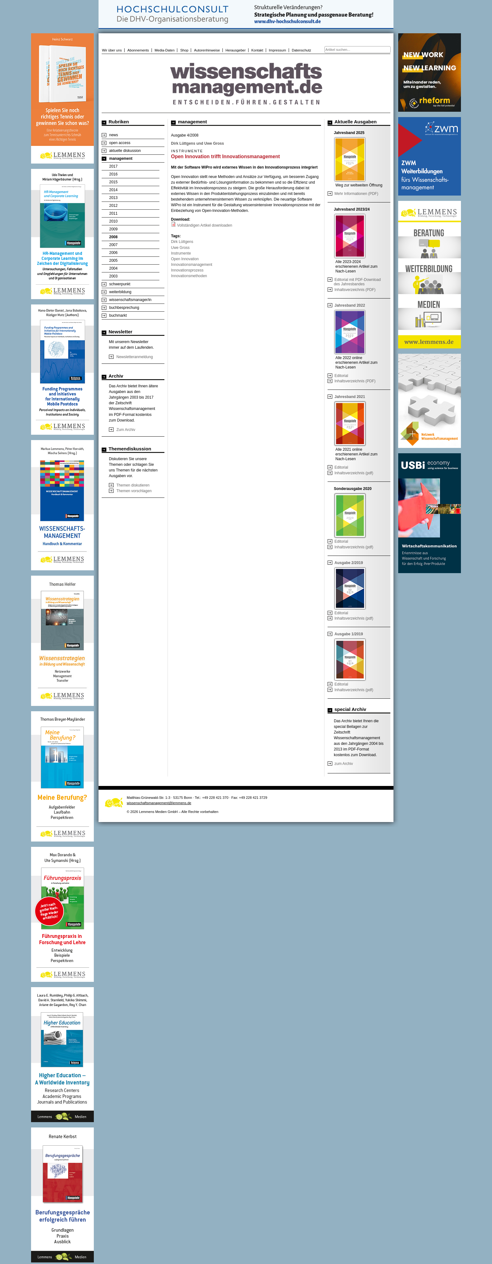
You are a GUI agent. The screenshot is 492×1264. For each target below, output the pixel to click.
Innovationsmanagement (191, 264)
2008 (113, 237)
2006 (113, 252)
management (120, 158)
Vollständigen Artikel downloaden (204, 225)
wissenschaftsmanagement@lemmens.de (159, 803)
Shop (184, 50)
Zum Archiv (125, 430)
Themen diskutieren (132, 485)
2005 (113, 260)
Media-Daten (165, 50)
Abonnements (138, 50)
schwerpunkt (119, 284)
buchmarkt (118, 315)
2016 (113, 174)
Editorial (341, 376)
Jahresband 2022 (349, 305)
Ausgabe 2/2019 (348, 563)
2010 (113, 221)
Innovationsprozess (187, 270)
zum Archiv (343, 763)
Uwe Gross (180, 247)
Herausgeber (236, 50)
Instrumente (181, 253)
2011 (113, 213)
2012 (113, 205)
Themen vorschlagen (134, 491)
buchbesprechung (124, 307)
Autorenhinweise (207, 50)
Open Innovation (185, 259)
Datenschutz (301, 50)
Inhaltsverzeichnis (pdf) (353, 473)
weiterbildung (120, 292)
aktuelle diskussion (125, 150)
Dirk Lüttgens (182, 241)
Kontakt (257, 50)
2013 (113, 198)
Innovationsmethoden (189, 276)
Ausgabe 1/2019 (348, 634)
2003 (113, 276)
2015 (113, 182)
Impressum (277, 50)
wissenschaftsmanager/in (130, 300)
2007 (113, 245)
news (113, 135)
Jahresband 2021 (349, 397)
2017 (113, 166)
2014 (113, 190)
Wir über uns (112, 50)
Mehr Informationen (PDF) (356, 193)
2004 (113, 268)
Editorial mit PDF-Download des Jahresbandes (357, 281)
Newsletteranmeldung (134, 357)
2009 (113, 229)
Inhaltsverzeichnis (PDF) (355, 290)
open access (119, 143)
